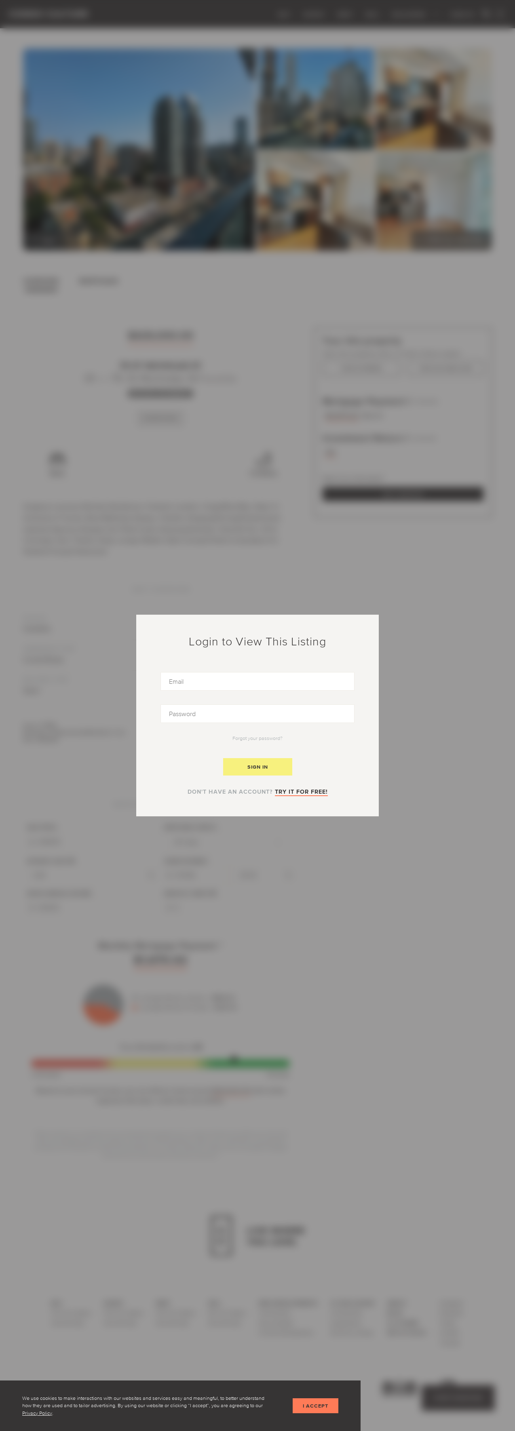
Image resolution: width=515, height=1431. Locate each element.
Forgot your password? (257, 738)
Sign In (257, 767)
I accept (315, 1406)
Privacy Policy (37, 1413)
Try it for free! (301, 791)
